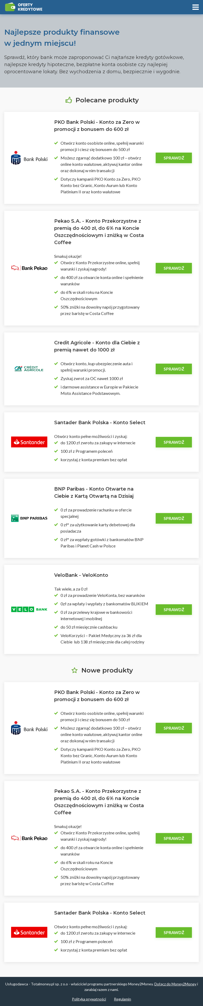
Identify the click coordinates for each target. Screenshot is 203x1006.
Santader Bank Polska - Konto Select (99, 423)
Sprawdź (174, 157)
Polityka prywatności (89, 999)
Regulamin (122, 999)
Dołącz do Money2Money (175, 984)
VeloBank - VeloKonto (81, 575)
